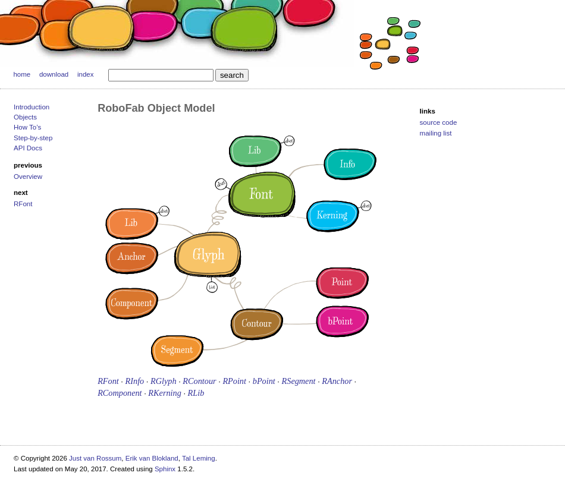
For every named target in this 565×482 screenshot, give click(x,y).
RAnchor (337, 381)
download (53, 74)
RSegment (299, 381)
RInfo (135, 381)
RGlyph (163, 381)
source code (438, 122)
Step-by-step (33, 137)
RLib (196, 393)
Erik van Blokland (151, 458)
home (21, 74)
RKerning (164, 393)
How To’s (27, 127)
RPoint (234, 381)
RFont (23, 203)
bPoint (264, 381)
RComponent (120, 393)
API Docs (28, 148)
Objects (25, 117)
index (85, 74)
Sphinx (165, 468)
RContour (199, 381)
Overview (28, 176)
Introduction (31, 107)
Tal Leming (198, 458)
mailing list (436, 133)
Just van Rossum (95, 458)
